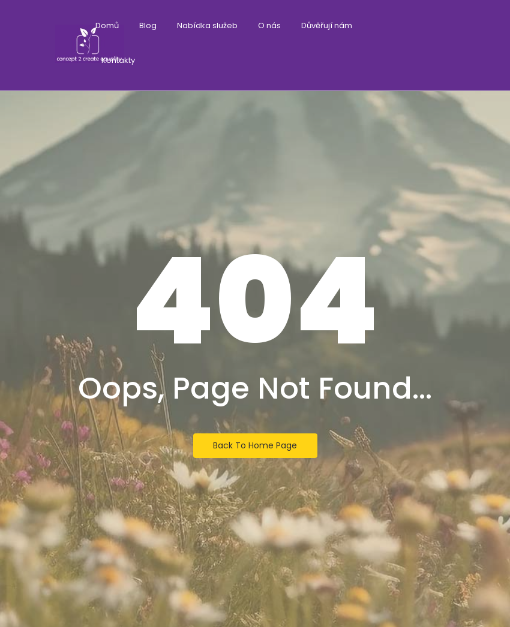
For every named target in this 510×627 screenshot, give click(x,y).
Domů (107, 25)
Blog (148, 25)
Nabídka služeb (207, 25)
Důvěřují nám (326, 25)
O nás (269, 25)
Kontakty (118, 60)
